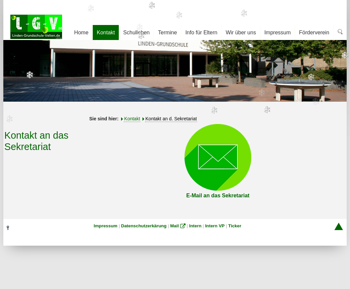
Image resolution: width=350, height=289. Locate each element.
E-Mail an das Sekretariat (217, 195)
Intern (195, 225)
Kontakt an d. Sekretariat (171, 118)
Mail (174, 225)
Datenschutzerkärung (143, 225)
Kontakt (132, 118)
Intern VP (215, 225)
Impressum (105, 225)
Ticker (234, 225)
